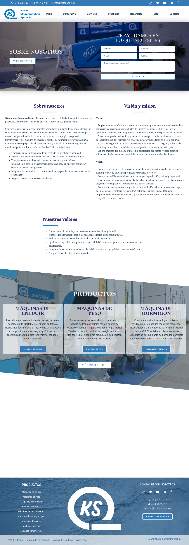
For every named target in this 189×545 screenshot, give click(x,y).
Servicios (92, 13)
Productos (113, 13)
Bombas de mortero (31, 506)
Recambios (136, 13)
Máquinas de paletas (31, 521)
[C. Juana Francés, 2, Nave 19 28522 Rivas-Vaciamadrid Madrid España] (94, 434)
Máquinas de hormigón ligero (31, 516)
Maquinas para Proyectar (31, 531)
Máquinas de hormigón (31, 501)
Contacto (174, 13)
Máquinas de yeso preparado (31, 511)
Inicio (49, 13)
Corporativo (69, 13)
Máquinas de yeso (31, 497)
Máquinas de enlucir (31, 492)
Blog (156, 13)
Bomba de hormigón (31, 526)
